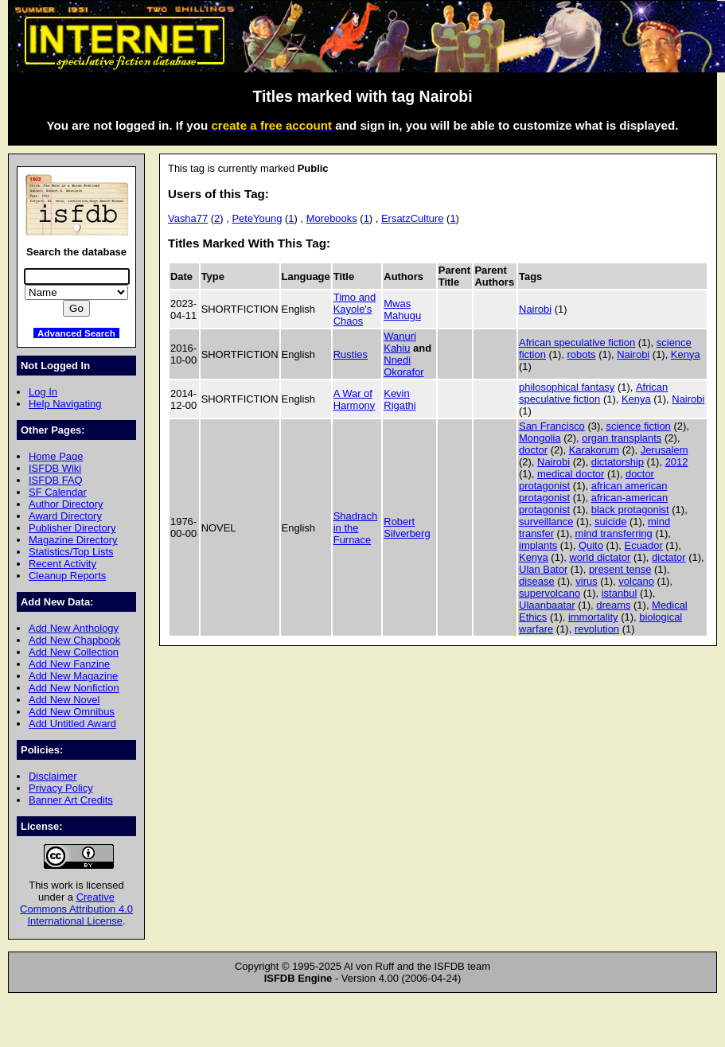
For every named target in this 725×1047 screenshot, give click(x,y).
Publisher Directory (72, 528)
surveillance (546, 521)
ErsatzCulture (412, 218)
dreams (613, 605)
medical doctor (570, 474)
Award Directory (65, 516)
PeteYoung (257, 218)
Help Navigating (65, 404)
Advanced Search (76, 333)
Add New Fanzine (69, 664)
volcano (636, 581)
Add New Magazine (73, 676)
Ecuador (644, 545)
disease (537, 581)
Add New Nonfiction (74, 688)
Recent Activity (62, 564)
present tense (620, 569)
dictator (668, 557)
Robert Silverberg (407, 527)
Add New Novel (64, 700)
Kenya (685, 354)
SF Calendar (58, 492)
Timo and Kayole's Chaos (354, 309)
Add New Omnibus (72, 712)
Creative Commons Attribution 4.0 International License (76, 909)
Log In (43, 392)
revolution (597, 629)
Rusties (350, 354)
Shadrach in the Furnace (355, 528)
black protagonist (630, 510)
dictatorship (617, 462)
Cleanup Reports (67, 576)
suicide (610, 521)
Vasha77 (188, 218)
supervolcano (549, 593)
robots (581, 354)
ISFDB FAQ (56, 480)
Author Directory (66, 504)
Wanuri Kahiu (400, 342)
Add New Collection (74, 652)
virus (586, 581)
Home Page (56, 456)
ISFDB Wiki (55, 468)
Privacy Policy (61, 788)
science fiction (638, 426)
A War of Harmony (354, 399)
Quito (591, 545)
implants (538, 545)
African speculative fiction (577, 342)
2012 (676, 462)
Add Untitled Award (72, 724)
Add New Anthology (74, 628)
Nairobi (535, 309)
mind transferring (614, 533)
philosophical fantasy (566, 387)
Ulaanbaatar (547, 605)
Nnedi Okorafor (403, 366)
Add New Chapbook (74, 640)
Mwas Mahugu (402, 309)
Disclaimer (52, 776)
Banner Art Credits (71, 800)
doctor (533, 450)
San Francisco (552, 426)
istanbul (619, 593)
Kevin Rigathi (399, 399)
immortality (593, 617)
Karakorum (594, 450)
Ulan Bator (543, 569)
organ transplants (621, 438)
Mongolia (540, 438)
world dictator (599, 557)
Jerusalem (664, 450)
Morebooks (331, 218)
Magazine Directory (73, 540)
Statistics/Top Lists (71, 552)
